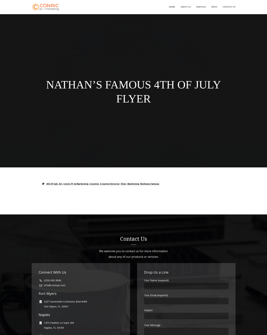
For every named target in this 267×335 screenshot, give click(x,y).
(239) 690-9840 (52, 280)
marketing (133, 184)
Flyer (123, 184)
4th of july (52, 184)
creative (94, 184)
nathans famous (149, 184)
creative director (110, 184)
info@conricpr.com (54, 285)
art (60, 184)
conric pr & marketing (75, 184)
